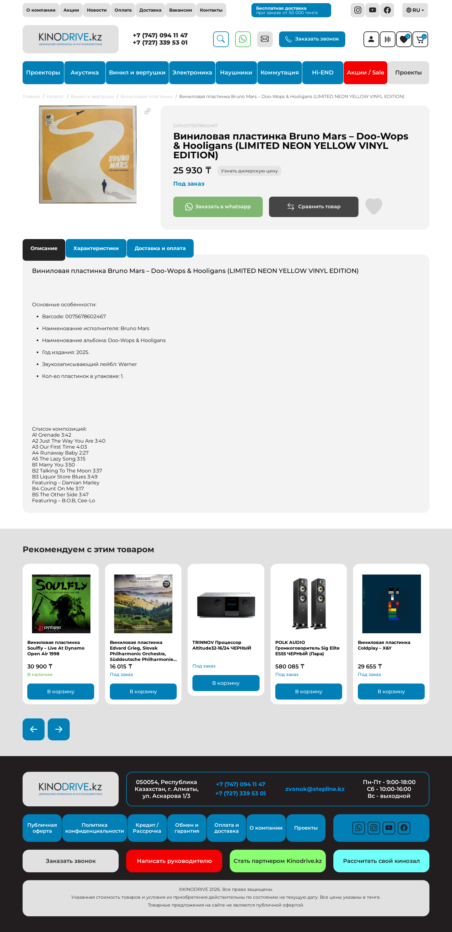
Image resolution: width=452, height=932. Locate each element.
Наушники (236, 72)
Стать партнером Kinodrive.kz (278, 861)
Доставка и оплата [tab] (160, 248)
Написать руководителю (174, 861)
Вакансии (180, 10)
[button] (148, 111)
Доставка (150, 10)
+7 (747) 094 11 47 (160, 35)
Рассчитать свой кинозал (381, 861)
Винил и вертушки (137, 72)
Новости (97, 10)
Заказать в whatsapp (218, 206)
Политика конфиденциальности (94, 828)
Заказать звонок (312, 39)
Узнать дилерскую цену (249, 171)
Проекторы (43, 72)
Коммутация (280, 72)
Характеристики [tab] (96, 248)
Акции (71, 10)
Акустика (85, 72)
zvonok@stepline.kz (315, 789)
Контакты (211, 10)
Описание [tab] (43, 248)
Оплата (123, 10)
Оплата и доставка (226, 828)
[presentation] (34, 729)
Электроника (192, 72)
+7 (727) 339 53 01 (160, 42)
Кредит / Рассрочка (147, 828)
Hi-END (323, 72)
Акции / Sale (365, 72)
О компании (41, 10)
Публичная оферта (42, 828)
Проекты (408, 72)
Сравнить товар (314, 206)
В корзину (60, 692)
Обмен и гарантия (187, 828)
